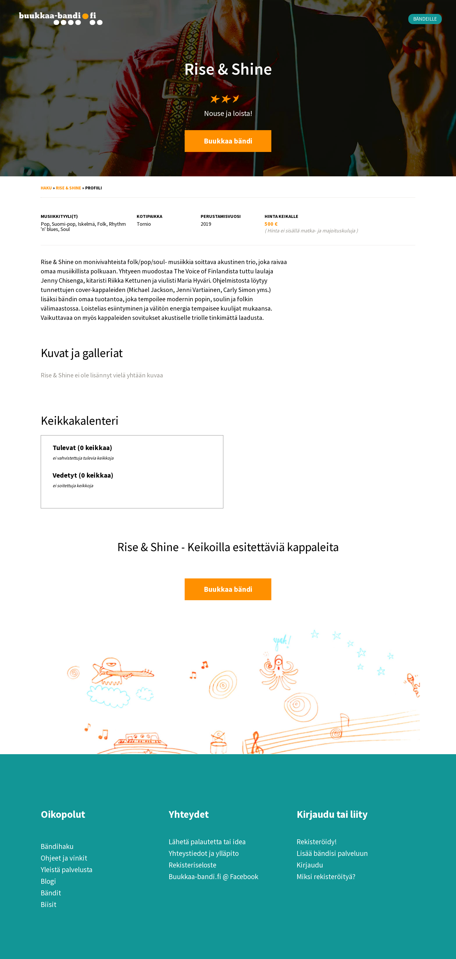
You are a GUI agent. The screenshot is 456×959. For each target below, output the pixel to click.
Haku (46, 188)
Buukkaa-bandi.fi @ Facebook (213, 876)
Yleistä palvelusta (66, 869)
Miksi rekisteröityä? (326, 876)
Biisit (48, 904)
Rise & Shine (68, 188)
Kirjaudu (310, 865)
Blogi (48, 881)
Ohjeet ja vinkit (64, 858)
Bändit (51, 892)
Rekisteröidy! (317, 841)
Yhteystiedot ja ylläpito (204, 853)
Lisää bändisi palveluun (332, 853)
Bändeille (425, 19)
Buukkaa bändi (228, 141)
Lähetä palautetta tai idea (207, 841)
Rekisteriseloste (192, 865)
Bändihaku (57, 846)
